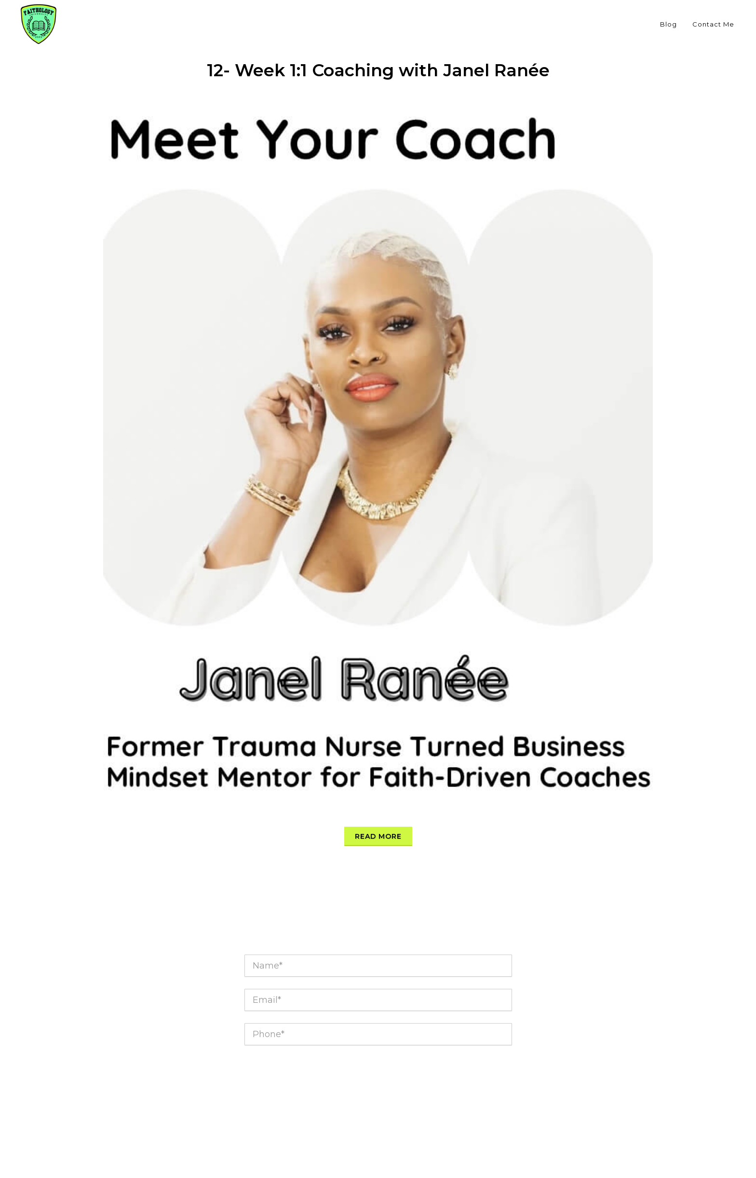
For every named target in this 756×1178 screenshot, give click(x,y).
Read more (378, 836)
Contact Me (713, 24)
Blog (668, 24)
